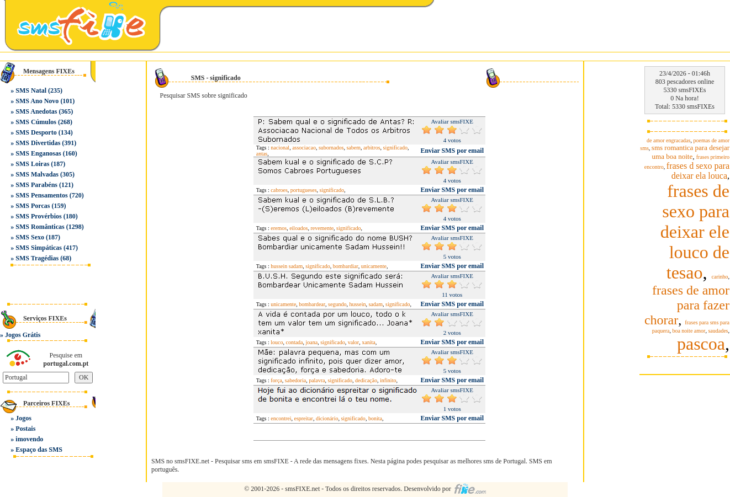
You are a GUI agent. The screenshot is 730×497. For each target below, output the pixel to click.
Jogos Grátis (22, 335)
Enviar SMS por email (452, 150)
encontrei (281, 418)
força (276, 380)
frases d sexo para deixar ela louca (697, 170)
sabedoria (295, 380)
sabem (353, 148)
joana (312, 342)
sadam (375, 304)
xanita (368, 342)
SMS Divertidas (37, 143)
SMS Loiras (32, 164)
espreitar (303, 418)
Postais (25, 428)
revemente (322, 228)
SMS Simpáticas (38, 248)
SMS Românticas (39, 227)
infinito (388, 380)
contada (294, 342)
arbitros (371, 148)
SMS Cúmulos (35, 122)
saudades (718, 331)
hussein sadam (287, 266)
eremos (279, 228)
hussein (357, 304)
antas (262, 154)
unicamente (374, 266)
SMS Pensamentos (41, 195)
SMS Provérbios (38, 216)
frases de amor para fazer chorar (686, 305)
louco (277, 342)
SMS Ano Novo (37, 101)
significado (395, 148)
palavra (317, 380)
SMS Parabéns (36, 185)
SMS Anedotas (36, 111)
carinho (720, 277)
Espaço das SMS (38, 449)
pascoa (701, 344)
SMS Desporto (35, 132)
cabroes (279, 190)
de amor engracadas (668, 140)
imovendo (29, 439)
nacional (280, 148)
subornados (331, 148)
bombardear (312, 304)
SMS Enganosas (38, 153)
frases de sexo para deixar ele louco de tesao (694, 231)
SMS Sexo (29, 237)
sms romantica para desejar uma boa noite (690, 152)
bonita (375, 418)
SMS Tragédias (37, 258)
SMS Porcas (32, 206)
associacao (304, 148)
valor (353, 342)
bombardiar (345, 266)
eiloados (298, 228)
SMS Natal (30, 90)
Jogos (23, 418)
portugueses (303, 190)
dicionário (327, 418)
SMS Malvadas (37, 174)
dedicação (366, 380)
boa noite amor (688, 331)
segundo (337, 304)
